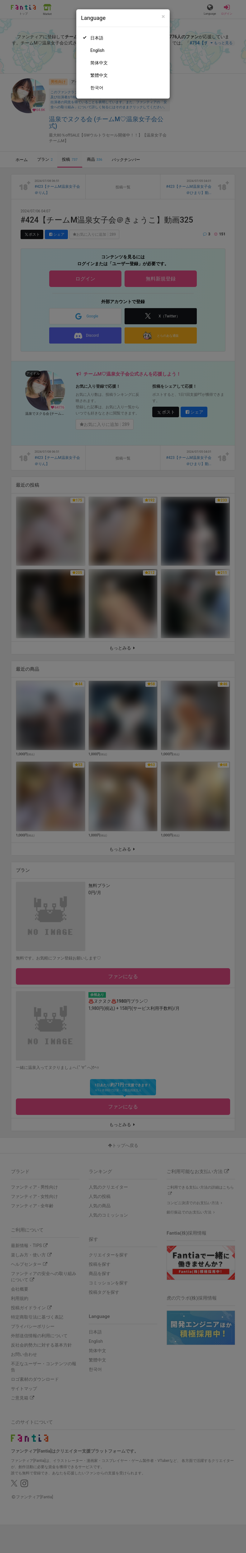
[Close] (163, 16)
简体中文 (99, 62)
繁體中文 (99, 75)
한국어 (96, 87)
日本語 (96, 37)
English (97, 50)
